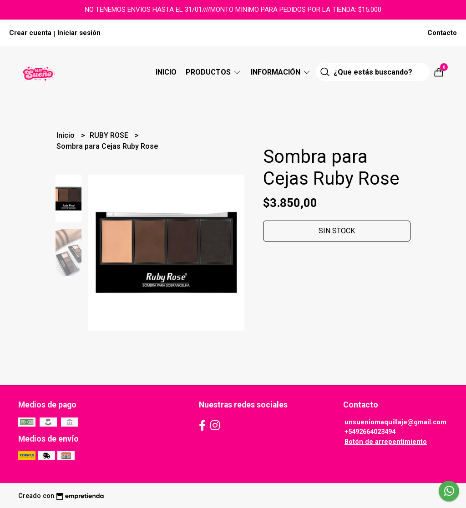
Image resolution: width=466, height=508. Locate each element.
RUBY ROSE (110, 135)
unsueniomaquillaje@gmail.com (395, 422)
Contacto (442, 33)
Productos (214, 72)
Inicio (166, 72)
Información (281, 72)
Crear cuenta (30, 33)
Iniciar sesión (79, 33)
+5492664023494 (369, 432)
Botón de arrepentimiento (385, 442)
